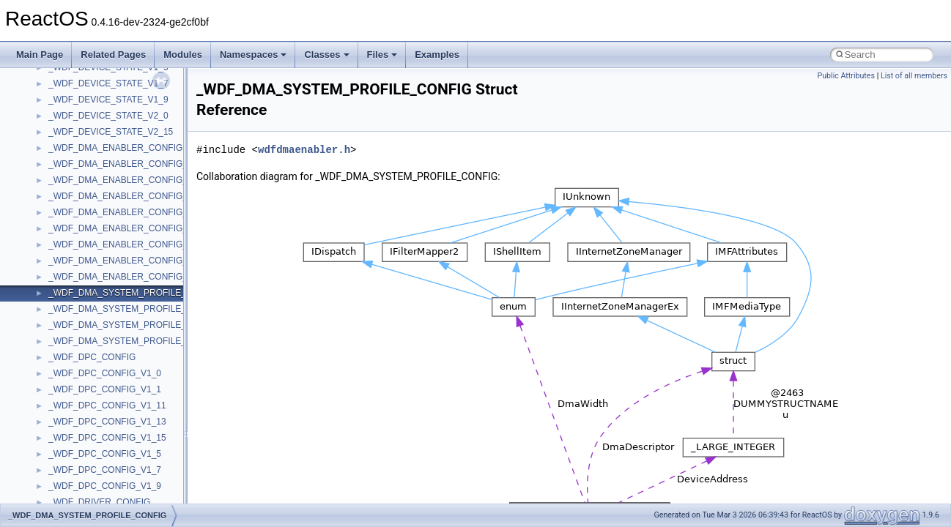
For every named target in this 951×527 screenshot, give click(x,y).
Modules (182, 54)
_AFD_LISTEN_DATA (90, 274)
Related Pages (113, 54)
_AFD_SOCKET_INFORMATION (112, 419)
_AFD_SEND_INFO (87, 386)
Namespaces (253, 54)
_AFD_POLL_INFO (86, 322)
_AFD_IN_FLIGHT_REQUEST (108, 241)
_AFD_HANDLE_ (82, 225)
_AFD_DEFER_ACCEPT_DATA (110, 129)
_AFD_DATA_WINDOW (94, 113)
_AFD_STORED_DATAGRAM (107, 435)
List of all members (914, 76)
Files (382, 54)
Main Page (39, 54)
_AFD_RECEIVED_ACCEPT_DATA (118, 338)
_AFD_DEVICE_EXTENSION (106, 145)
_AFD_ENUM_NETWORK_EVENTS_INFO (133, 177)
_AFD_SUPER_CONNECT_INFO (114, 451)
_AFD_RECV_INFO (87, 354)
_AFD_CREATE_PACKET (99, 80)
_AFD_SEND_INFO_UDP (98, 402)
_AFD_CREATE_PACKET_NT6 (109, 96)
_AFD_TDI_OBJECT (89, 483)
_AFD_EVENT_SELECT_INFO (109, 193)
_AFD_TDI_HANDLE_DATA (103, 467)
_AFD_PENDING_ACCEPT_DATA (115, 306)
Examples (437, 54)
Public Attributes (846, 76)
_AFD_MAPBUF (80, 290)
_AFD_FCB (70, 209)
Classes (326, 54)
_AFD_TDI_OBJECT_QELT (102, 499)
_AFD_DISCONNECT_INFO (104, 161)
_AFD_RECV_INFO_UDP (98, 370)
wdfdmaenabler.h (304, 150)
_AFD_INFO (72, 258)
